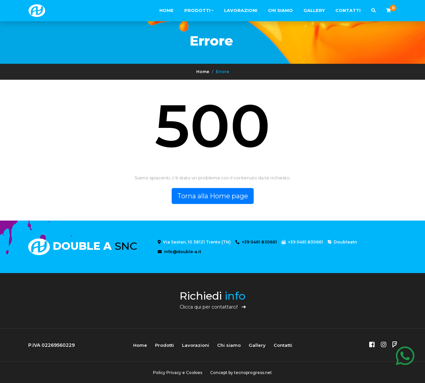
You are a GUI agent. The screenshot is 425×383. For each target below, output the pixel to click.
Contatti (348, 10)
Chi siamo (280, 10)
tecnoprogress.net (253, 372)
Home (166, 10)
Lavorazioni (240, 10)
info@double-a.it (179, 251)
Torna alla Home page (212, 196)
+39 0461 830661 (256, 241)
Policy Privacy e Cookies (177, 372)
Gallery (314, 10)
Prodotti (197, 10)
